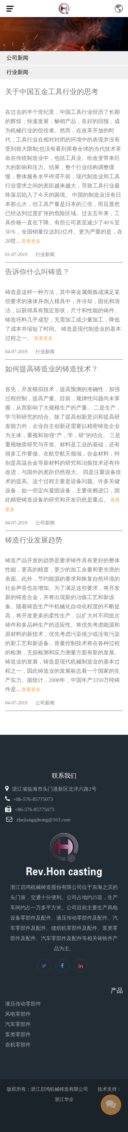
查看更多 (31, 241)
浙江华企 (64, 1099)
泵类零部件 (18, 1034)
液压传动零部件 (23, 1004)
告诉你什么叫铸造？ (37, 272)
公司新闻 (17, 58)
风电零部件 (18, 1014)
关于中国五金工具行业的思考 (51, 92)
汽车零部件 (18, 1024)
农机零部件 (18, 1044)
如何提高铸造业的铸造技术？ (51, 369)
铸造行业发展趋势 (33, 540)
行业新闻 (17, 72)
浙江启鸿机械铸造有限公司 (59, 1089)
